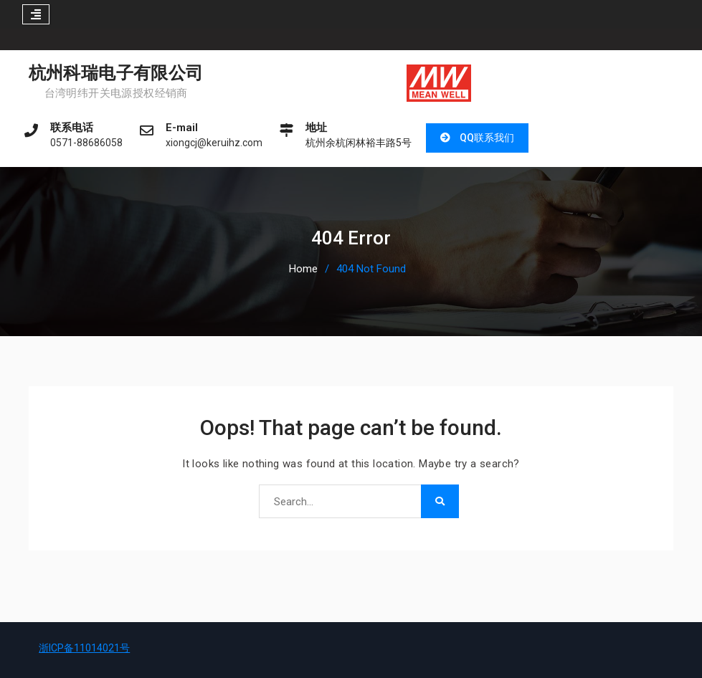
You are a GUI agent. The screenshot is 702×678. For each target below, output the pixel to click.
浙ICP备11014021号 (84, 648)
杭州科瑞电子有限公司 (116, 73)
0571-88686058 (86, 143)
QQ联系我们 (487, 137)
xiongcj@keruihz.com (214, 143)
